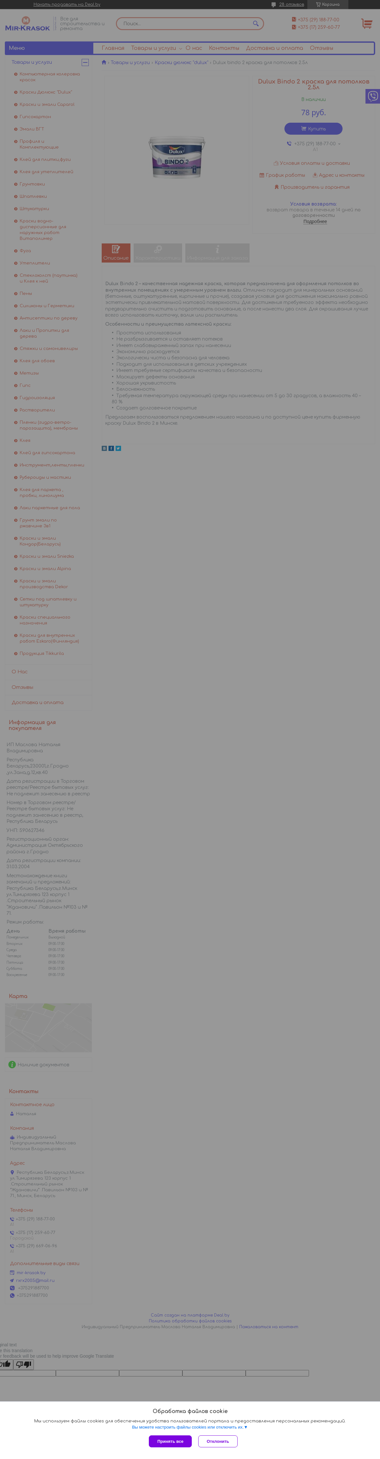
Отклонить (218, 1441)
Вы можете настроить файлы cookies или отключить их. (188, 1427)
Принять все (170, 1441)
